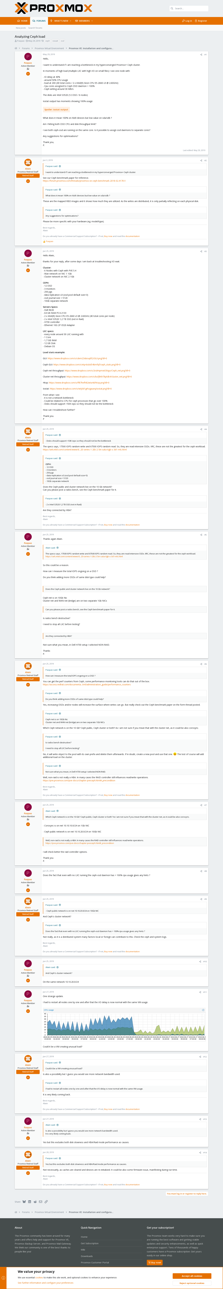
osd (62, 40)
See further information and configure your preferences (45, 1282)
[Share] (201, 54)
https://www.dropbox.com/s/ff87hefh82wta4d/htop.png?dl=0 (79, 382)
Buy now (108, 236)
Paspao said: (52, 166)
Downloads (87, 1256)
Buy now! (154, 1262)
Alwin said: (50, 547)
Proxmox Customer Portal (95, 1262)
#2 (205, 160)
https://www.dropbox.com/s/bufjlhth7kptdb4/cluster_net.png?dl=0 (99, 376)
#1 (205, 54)
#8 (205, 871)
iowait (55, 40)
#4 (205, 429)
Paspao (20, 40)
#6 (205, 664)
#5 (205, 534)
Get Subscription (89, 1243)
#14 (205, 1152)
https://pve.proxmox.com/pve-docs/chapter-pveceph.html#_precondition (79, 780)
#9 (205, 899)
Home (84, 1236)
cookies (39, 1277)
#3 (205, 251)
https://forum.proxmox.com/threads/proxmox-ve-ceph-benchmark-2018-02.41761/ (84, 180)
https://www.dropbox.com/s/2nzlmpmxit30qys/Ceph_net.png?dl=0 (97, 370)
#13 (205, 1119)
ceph (47, 40)
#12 (205, 1056)
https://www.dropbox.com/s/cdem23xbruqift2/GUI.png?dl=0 (77, 358)
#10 (205, 961)
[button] (70, 20)
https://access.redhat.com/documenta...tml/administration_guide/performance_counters (87, 684)
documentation (132, 236)
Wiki (83, 1249)
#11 (205, 992)
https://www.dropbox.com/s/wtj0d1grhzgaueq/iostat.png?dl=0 (81, 388)
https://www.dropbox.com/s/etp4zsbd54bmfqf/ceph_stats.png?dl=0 (86, 364)
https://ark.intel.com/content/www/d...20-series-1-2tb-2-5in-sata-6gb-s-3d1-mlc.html (85, 449)
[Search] (189, 8)
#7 (205, 805)
